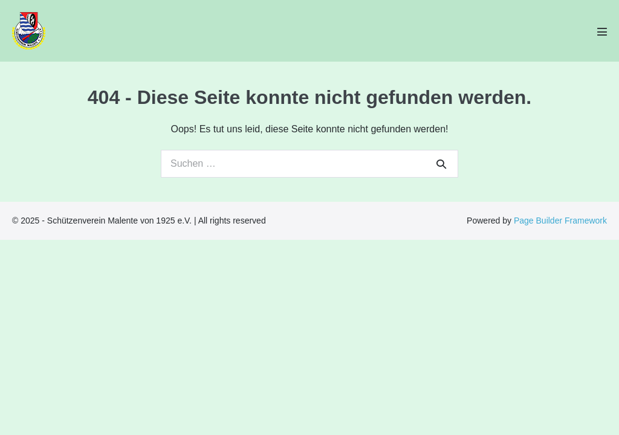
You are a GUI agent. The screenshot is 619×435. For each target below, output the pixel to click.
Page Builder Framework (560, 220)
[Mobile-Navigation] (602, 31)
